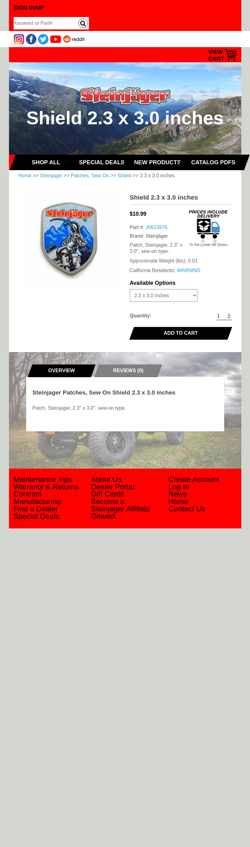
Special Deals (36, 516)
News (178, 494)
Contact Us (187, 509)
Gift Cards (108, 494)
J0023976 (156, 227)
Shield (124, 175)
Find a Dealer (36, 509)
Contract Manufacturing (37, 497)
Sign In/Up (29, 7)
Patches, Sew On (90, 175)
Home (25, 175)
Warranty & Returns (46, 487)
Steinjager (51, 175)
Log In (179, 487)
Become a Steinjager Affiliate (121, 505)
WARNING (189, 270)
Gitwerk (103, 516)
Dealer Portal (112, 487)
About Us (106, 479)
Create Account (194, 479)
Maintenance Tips (43, 479)
